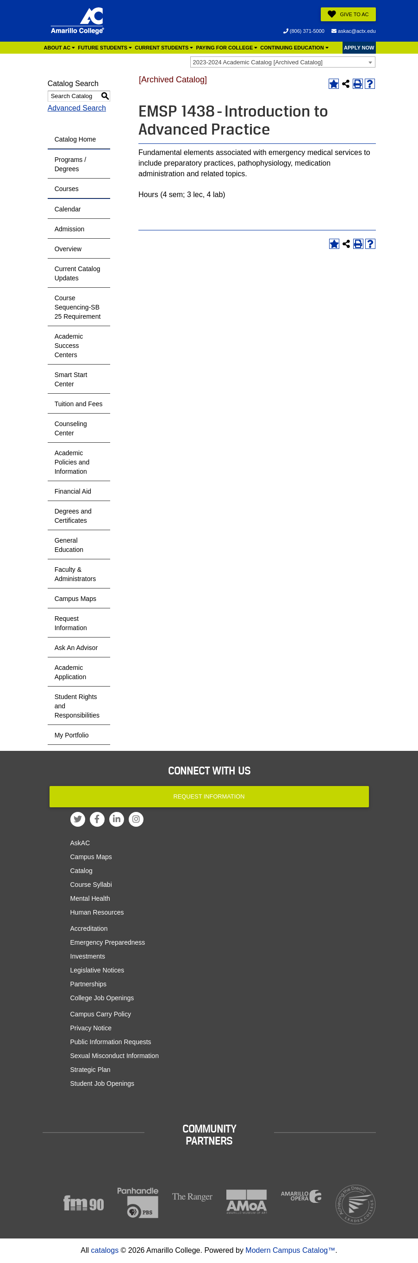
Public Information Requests (110, 1042)
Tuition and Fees (79, 404)
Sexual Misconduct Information (114, 1055)
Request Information (71, 623)
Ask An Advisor (76, 647)
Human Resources (97, 912)
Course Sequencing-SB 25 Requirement (78, 307)
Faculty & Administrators (75, 574)
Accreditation (89, 928)
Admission (70, 229)
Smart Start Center (71, 379)
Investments (87, 956)
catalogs (105, 1250)
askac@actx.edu (353, 31)
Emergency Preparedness (107, 942)
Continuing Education (294, 47)
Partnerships (88, 984)
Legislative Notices (97, 970)
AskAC (80, 843)
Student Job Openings (102, 1083)
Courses (67, 188)
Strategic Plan (90, 1069)
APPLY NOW (359, 47)
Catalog (81, 870)
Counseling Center (71, 428)
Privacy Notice (91, 1028)
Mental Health (90, 898)
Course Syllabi (91, 884)
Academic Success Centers (69, 346)
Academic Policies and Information (72, 462)
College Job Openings (102, 998)
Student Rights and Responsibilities (77, 706)
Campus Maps (75, 598)
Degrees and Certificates (73, 516)
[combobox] (282, 62)
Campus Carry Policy (100, 1014)
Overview (68, 249)
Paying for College (226, 47)
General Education (69, 545)
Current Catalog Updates (77, 273)
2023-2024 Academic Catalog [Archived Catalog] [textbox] (258, 62)
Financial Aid (73, 491)
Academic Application (71, 672)
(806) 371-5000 (303, 31)
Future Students (105, 47)
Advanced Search (77, 108)
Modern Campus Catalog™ (290, 1250)
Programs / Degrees (70, 164)
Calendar (68, 209)
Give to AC (348, 14)
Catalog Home (75, 139)
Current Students (164, 47)
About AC (59, 47)
